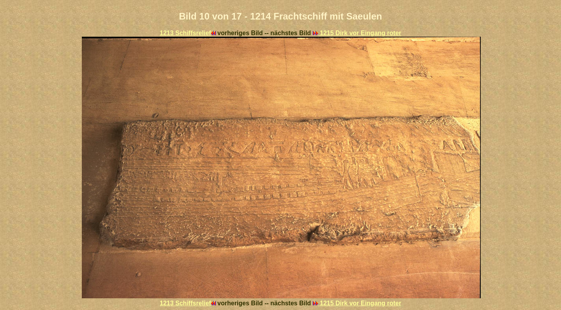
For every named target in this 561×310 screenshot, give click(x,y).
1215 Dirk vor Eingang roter (357, 33)
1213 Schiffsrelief (188, 33)
